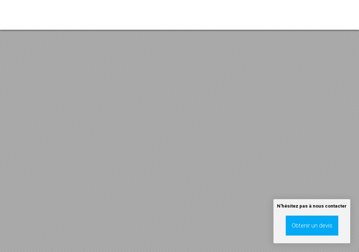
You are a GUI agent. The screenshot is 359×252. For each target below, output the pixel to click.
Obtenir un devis (312, 225)
